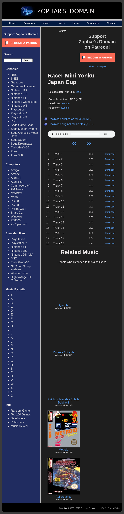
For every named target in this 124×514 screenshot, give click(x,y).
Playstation (18, 109)
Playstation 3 (19, 117)
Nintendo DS (19, 90)
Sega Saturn (18, 139)
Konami (66, 103)
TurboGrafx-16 (20, 147)
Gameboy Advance (23, 86)
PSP (13, 121)
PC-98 (15, 204)
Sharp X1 (17, 212)
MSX (14, 258)
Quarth (63, 305)
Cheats (111, 23)
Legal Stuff (101, 508)
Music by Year (19, 426)
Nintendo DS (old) (22, 254)
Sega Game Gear (22, 124)
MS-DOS (16, 193)
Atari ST (16, 177)
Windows (16, 216)
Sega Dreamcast (21, 143)
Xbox (14, 151)
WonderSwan (19, 273)
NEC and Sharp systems (21, 268)
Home (12, 23)
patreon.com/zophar (97, 66)
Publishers (17, 422)
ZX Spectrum (19, 224)
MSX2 (15, 197)
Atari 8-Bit (17, 181)
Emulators (29, 23)
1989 (78, 91)
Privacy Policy (114, 508)
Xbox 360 (17, 155)
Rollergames (63, 496)
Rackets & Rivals (63, 352)
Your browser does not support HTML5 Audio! (81, 133)
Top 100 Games (21, 414)
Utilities (61, 23)
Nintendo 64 (18, 97)
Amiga (15, 170)
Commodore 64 (20, 185)
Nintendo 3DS (19, 94)
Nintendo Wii (19, 105)
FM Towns (17, 189)
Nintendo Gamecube (24, 101)
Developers (18, 418)
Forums (62, 31)
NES (14, 74)
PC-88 (15, 201)
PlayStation (18, 239)
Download (109, 154)
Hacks (75, 23)
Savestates (93, 23)
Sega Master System (24, 128)
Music (45, 23)
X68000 (16, 220)
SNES (15, 78)
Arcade (15, 174)
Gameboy (17, 82)
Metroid (63, 449)
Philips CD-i (18, 208)
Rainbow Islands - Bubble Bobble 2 (63, 401)
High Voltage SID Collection (21, 279)
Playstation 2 (19, 113)
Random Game (20, 410)
